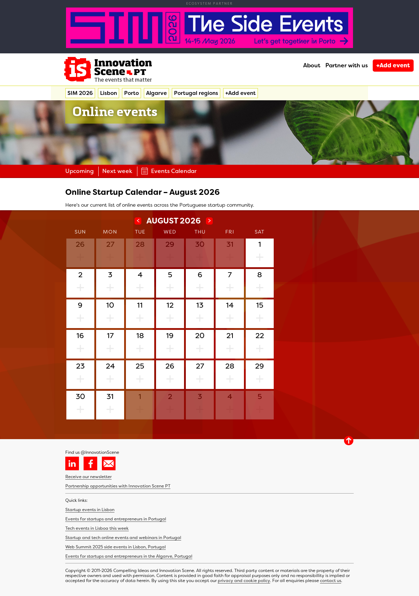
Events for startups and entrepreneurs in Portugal (115, 519)
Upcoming (79, 171)
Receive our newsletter (88, 477)
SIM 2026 (80, 93)
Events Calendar (169, 171)
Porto (131, 93)
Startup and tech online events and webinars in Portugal (123, 537)
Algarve (156, 93)
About (311, 65)
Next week (117, 171)
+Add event (393, 65)
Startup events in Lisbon (89, 510)
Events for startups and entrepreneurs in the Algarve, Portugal (128, 556)
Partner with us (346, 65)
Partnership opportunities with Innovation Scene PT (117, 486)
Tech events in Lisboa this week (97, 528)
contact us (330, 580)
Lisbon (108, 93)
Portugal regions (196, 93)
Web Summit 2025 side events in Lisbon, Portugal (115, 547)
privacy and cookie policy (244, 580)
